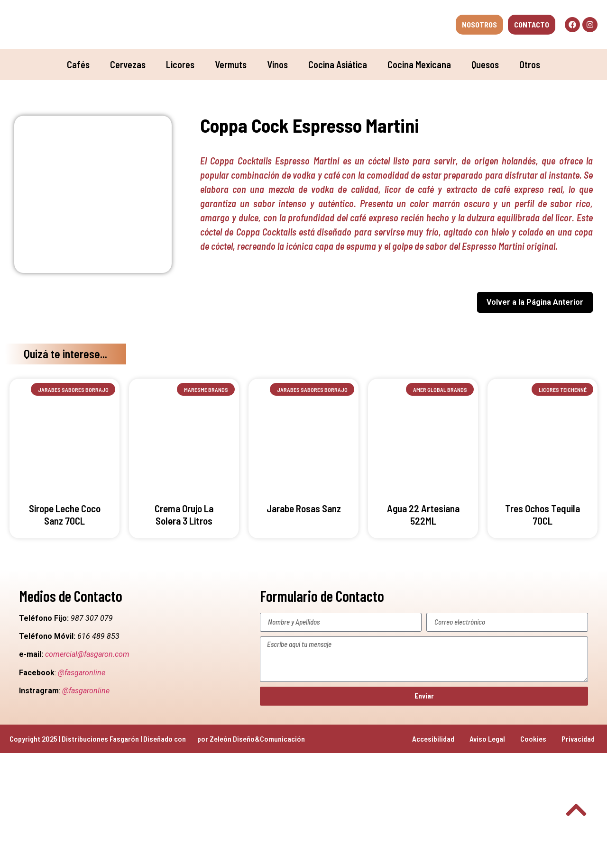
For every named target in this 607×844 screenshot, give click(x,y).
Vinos (277, 64)
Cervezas (128, 64)
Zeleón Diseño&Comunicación (257, 738)
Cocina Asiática (337, 64)
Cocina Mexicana (419, 64)
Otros (529, 64)
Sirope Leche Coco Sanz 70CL (65, 514)
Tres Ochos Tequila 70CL (542, 514)
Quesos (485, 64)
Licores (180, 64)
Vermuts (231, 64)
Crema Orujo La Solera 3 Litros (184, 514)
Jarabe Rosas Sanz (304, 508)
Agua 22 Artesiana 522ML (423, 514)
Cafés (78, 64)
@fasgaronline (81, 672)
